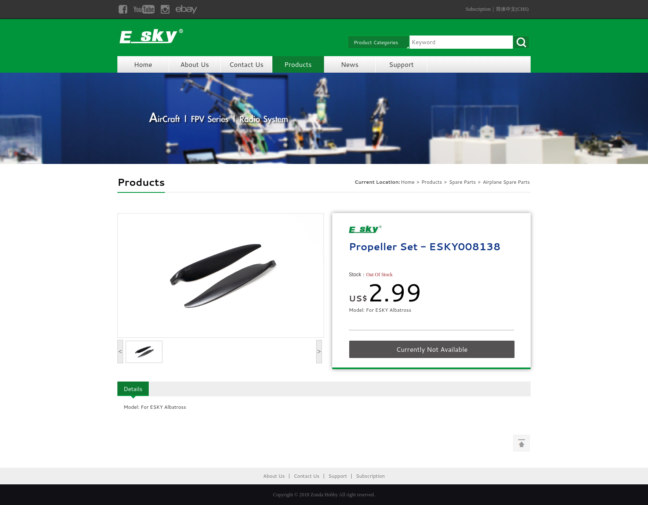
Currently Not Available (432, 349)
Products (298, 64)
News (350, 64)
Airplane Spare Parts (506, 181)
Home (143, 64)
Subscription (478, 9)
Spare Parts (463, 181)
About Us (194, 64)
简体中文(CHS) (512, 9)
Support (401, 64)
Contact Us (246, 64)
